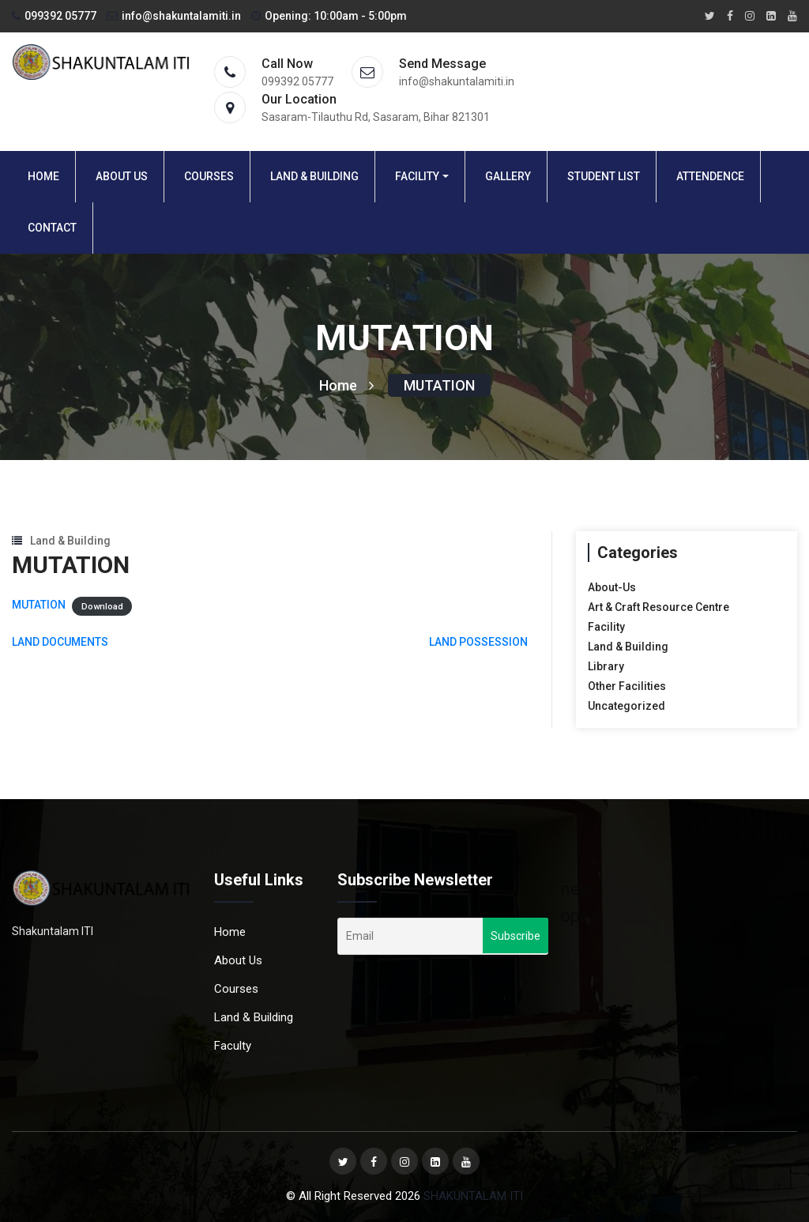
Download (102, 606)
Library (606, 666)
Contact (52, 227)
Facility (417, 176)
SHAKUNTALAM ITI (473, 1196)
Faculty (232, 1046)
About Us (122, 176)
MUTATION (439, 385)
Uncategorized (626, 706)
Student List (603, 176)
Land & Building (314, 176)
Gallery (508, 176)
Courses (209, 176)
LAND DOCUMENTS (60, 642)
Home (43, 176)
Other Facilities (627, 686)
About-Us (612, 587)
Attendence (710, 176)
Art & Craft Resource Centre (658, 607)
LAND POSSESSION (478, 642)
